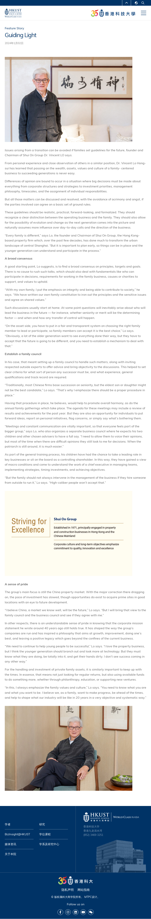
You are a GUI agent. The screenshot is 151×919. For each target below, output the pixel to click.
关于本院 (10, 854)
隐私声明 (68, 890)
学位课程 (45, 834)
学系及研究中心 (49, 844)
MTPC (88, 897)
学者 (7, 824)
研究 (42, 824)
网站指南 (83, 890)
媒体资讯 (10, 844)
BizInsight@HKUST (17, 834)
